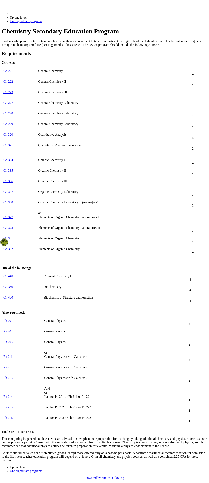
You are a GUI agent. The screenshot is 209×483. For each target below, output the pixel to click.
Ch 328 (8, 227)
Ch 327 (8, 217)
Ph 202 (8, 331)
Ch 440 (8, 276)
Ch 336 (8, 181)
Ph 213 (8, 378)
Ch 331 (8, 238)
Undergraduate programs (26, 21)
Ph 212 (8, 367)
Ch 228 (8, 113)
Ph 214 (8, 396)
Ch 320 (8, 134)
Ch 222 (8, 81)
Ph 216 (8, 418)
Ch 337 (8, 191)
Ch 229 (8, 124)
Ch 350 (8, 287)
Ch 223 (8, 92)
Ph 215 (8, 407)
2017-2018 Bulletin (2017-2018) (31, 14)
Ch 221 (8, 71)
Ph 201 (8, 320)
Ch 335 (8, 170)
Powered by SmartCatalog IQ (104, 478)
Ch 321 (8, 145)
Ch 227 (8, 102)
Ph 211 (7, 356)
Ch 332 (8, 249)
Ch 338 (8, 202)
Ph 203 (8, 342)
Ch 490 (8, 297)
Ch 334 (8, 160)
